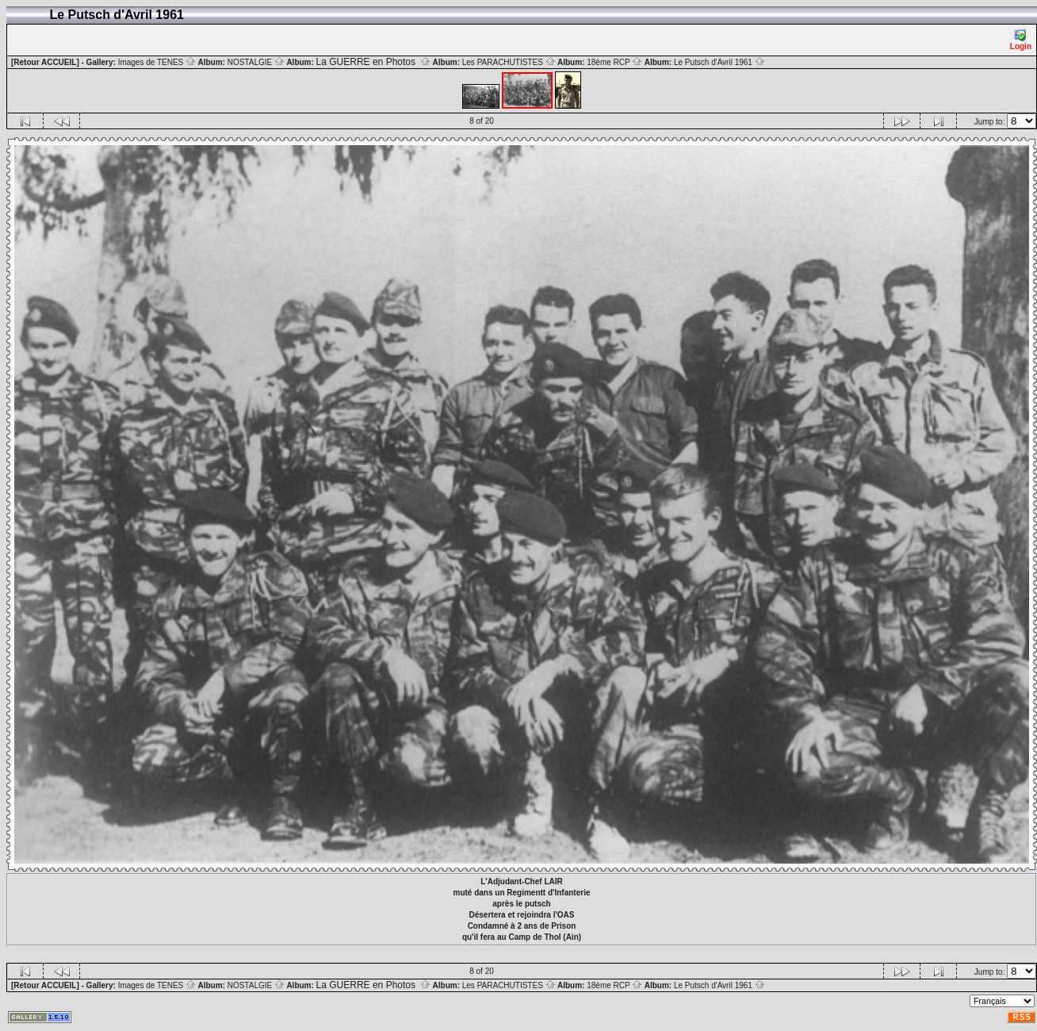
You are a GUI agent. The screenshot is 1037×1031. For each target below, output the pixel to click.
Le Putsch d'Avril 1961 (719, 62)
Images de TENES (157, 62)
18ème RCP (614, 62)
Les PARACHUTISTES (509, 62)
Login (1020, 40)
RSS (1021, 1017)
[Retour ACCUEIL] (45, 62)
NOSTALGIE (256, 62)
